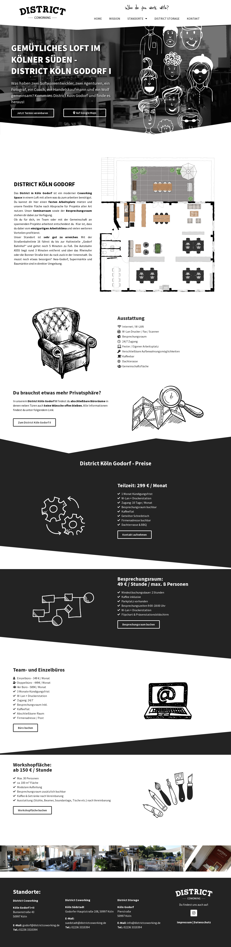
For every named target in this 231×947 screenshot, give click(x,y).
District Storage (167, 18)
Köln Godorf (21, 907)
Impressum (184, 922)
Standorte (137, 18)
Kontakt (193, 18)
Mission (114, 18)
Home (98, 18)
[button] (4, 861)
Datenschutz (202, 922)
